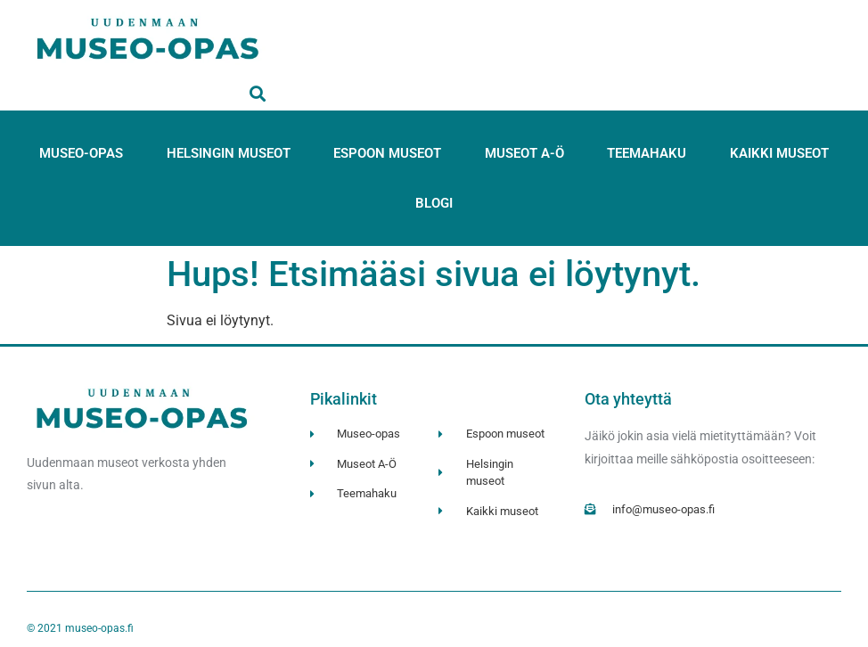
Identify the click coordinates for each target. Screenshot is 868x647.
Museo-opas (81, 153)
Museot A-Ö (524, 153)
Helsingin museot (229, 153)
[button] (257, 93)
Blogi (434, 203)
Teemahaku (646, 153)
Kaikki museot (779, 153)
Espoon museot (387, 153)
